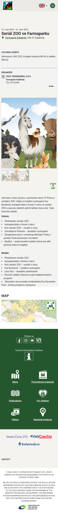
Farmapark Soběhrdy (15, 37)
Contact (5, 459)
